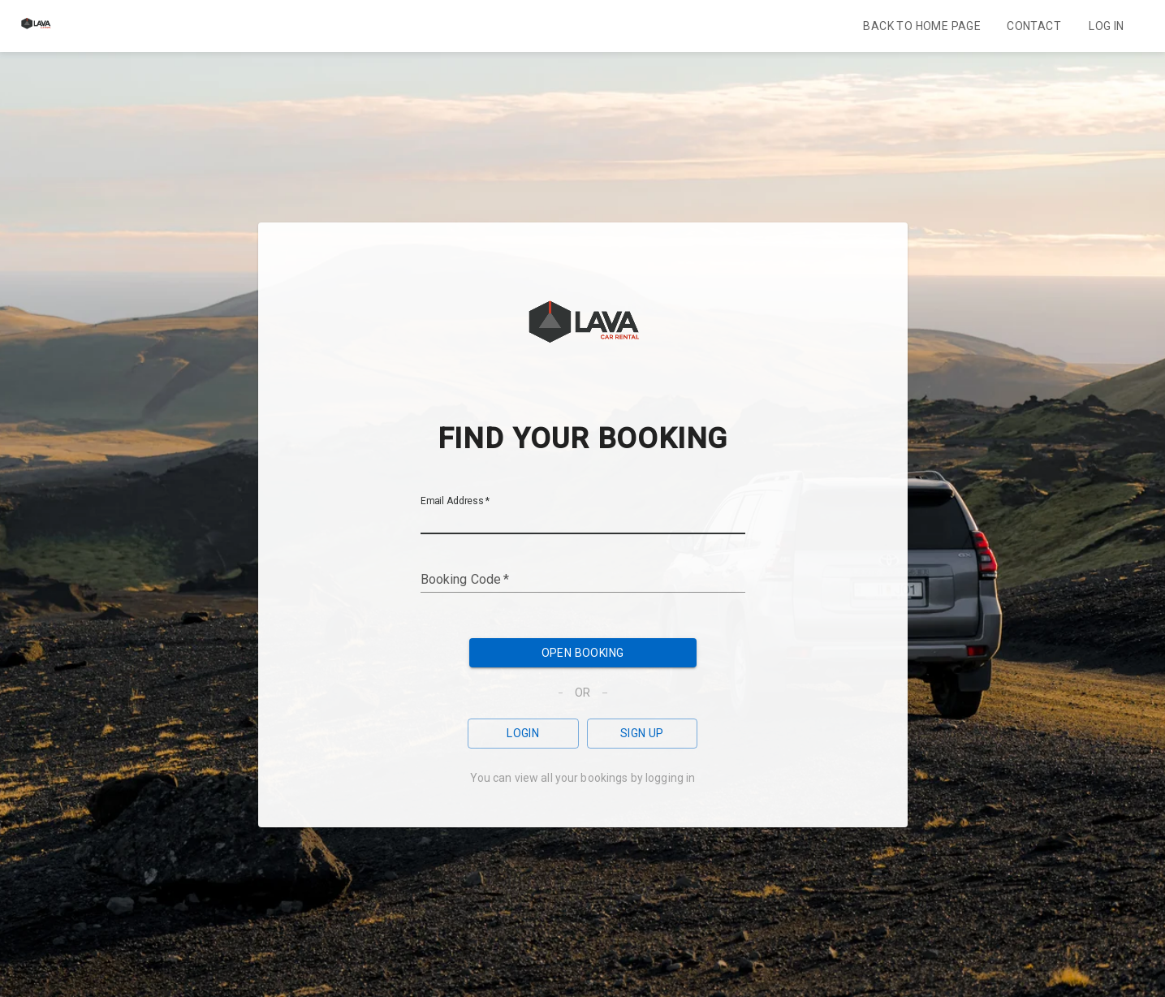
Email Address (455, 501)
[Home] (35, 35)
